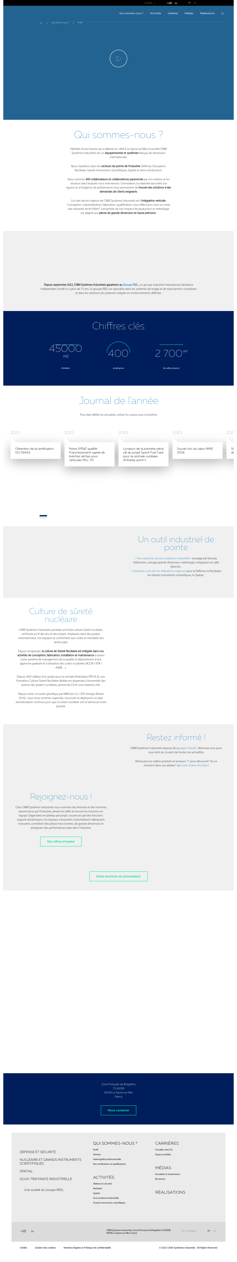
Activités (128, 13)
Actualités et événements (167, 1242)
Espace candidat (163, 1222)
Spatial (26, 1239)
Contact (148, 3)
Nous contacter (118, 1178)
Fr (190, 3)
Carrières (146, 13)
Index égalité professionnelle (107, 1227)
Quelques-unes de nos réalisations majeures (160, 638)
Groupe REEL (130, 285)
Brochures (160, 1246)
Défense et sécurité (38, 1219)
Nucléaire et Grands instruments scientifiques (50, 1229)
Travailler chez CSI (163, 1217)
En (195, 3)
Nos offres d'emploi (61, 909)
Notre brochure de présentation (118, 944)
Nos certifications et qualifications (109, 1231)
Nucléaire (97, 1256)
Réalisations (180, 13)
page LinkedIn (188, 815)
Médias (162, 13)
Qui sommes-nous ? (105, 13)
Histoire (97, 1222)
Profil (95, 1217)
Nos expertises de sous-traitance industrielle (163, 626)
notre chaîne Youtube (194, 833)
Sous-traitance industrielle (46, 1246)
